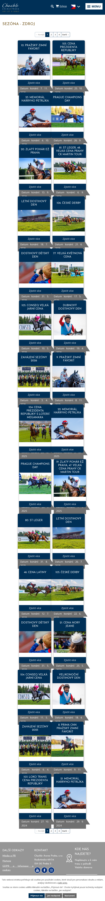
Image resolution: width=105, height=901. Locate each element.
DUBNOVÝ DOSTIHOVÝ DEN (69, 307)
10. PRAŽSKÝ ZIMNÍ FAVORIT (34, 47)
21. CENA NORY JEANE (70, 624)
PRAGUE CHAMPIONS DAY (67, 99)
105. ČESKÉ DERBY (67, 572)
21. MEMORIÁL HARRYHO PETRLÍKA (70, 780)
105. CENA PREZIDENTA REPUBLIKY (68, 47)
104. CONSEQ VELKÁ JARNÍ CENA (33, 676)
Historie (6, 861)
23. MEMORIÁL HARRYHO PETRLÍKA (35, 99)
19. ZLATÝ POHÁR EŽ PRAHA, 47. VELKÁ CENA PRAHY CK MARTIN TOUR (70, 467)
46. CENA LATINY (35, 572)
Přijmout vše (36, 895)
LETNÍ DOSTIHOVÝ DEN (33, 203)
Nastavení (70, 895)
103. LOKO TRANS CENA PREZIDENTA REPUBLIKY (35, 780)
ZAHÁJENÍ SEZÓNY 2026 (34, 359)
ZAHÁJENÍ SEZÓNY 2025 (35, 728)
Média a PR (9, 856)
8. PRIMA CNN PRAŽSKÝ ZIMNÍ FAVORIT (67, 728)
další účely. (63, 883)
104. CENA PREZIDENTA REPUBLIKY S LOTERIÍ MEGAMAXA (35, 412)
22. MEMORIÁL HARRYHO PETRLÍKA (67, 411)
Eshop (63, 6)
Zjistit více (34, 82)
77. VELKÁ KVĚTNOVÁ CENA (67, 255)
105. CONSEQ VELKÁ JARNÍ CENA (35, 307)
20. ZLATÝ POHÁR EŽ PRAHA (35, 151)
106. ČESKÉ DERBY (69, 203)
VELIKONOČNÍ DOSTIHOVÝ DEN (68, 676)
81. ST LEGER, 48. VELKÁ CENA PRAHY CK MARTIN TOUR (70, 151)
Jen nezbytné (53, 895)
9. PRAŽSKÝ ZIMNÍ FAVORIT (68, 359)
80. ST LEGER (34, 520)
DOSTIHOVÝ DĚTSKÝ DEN (35, 255)
